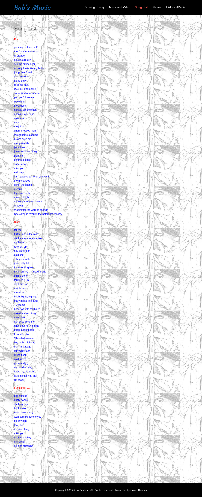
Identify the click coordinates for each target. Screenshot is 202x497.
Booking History (94, 7)
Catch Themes (139, 490)
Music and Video (119, 7)
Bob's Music (32, 7)
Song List (141, 7)
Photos (156, 7)
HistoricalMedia (175, 7)
